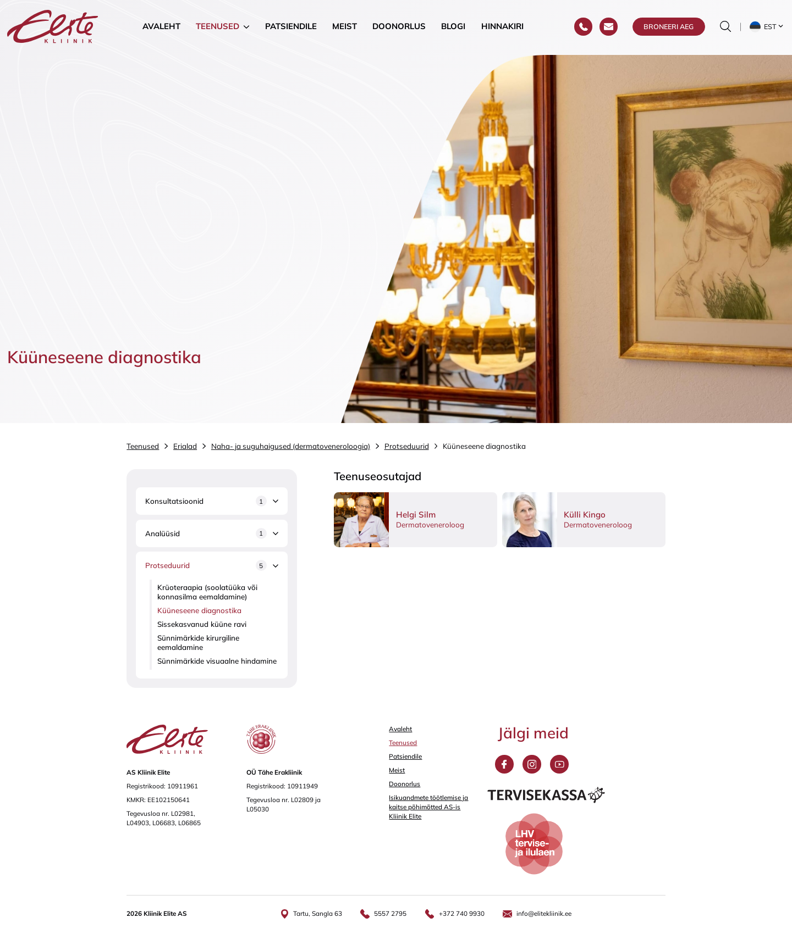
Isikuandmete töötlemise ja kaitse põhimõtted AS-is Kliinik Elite (428, 806)
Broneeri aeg (669, 27)
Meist (344, 27)
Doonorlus (399, 27)
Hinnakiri (502, 27)
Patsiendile (291, 27)
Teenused (217, 27)
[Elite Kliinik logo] (52, 27)
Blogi (453, 27)
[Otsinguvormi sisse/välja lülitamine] (725, 27)
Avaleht (161, 27)
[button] (767, 27)
